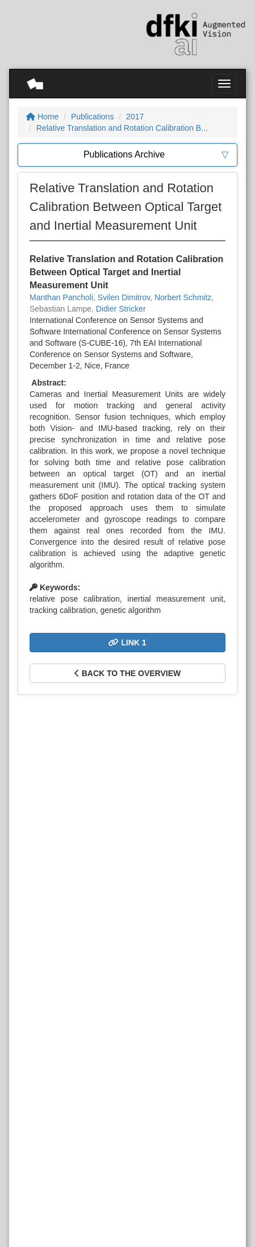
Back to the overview (127, 673)
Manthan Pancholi (61, 297)
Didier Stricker (121, 308)
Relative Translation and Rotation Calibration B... (122, 127)
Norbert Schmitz (182, 297)
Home (42, 116)
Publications (92, 116)
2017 (135, 116)
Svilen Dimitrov (124, 297)
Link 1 (127, 642)
